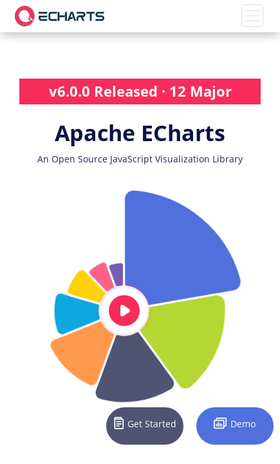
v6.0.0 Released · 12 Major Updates (140, 92)
